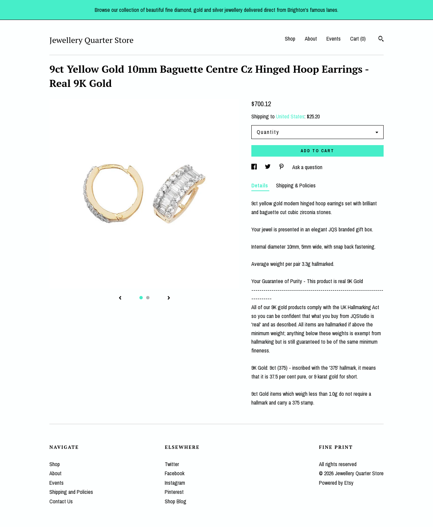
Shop (290, 38)
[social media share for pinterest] (282, 167)
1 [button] (141, 297)
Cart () (358, 38)
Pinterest (174, 492)
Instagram (175, 482)
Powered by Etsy (336, 482)
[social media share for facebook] (254, 167)
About (311, 38)
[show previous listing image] (120, 298)
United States (290, 116)
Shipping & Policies (296, 185)
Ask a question (307, 167)
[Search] (381, 39)
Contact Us (61, 501)
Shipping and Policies (71, 492)
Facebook (174, 473)
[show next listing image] (168, 298)
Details (260, 185)
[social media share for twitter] (268, 167)
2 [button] (148, 297)
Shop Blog (175, 501)
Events (333, 38)
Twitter (172, 464)
